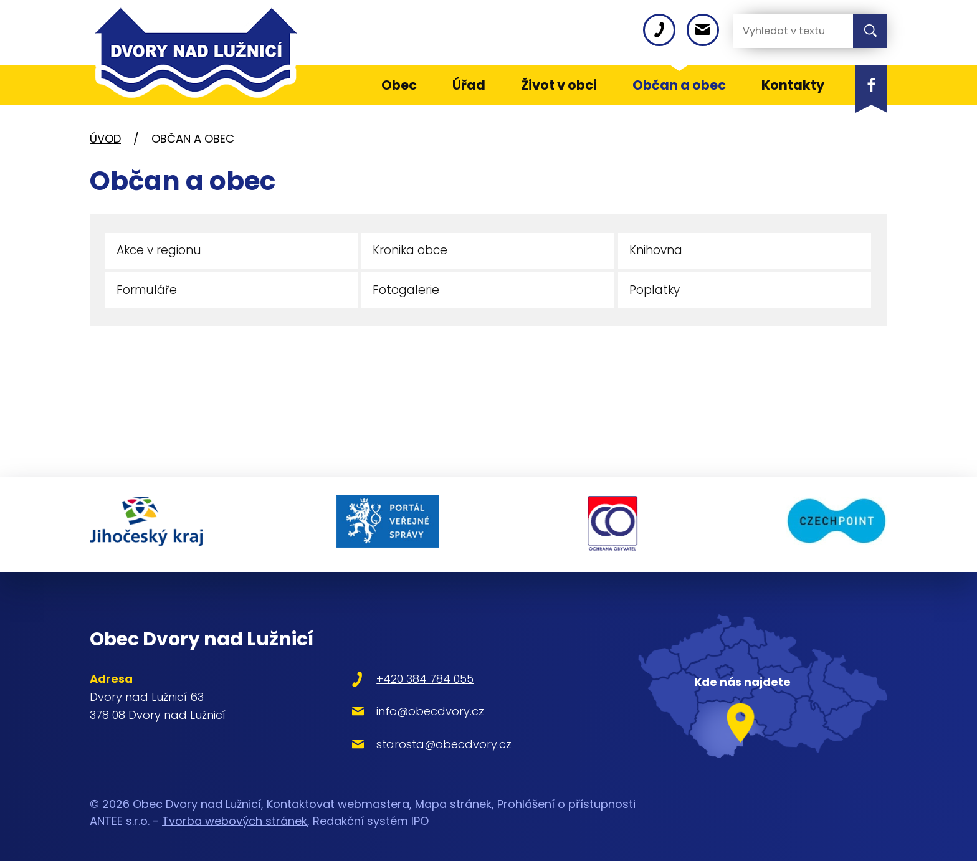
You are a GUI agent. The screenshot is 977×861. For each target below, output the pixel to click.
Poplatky (654, 291)
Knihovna (655, 250)
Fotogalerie (406, 291)
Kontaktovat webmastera (338, 801)
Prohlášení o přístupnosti (566, 801)
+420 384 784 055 (415, 676)
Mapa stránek (453, 801)
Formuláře (148, 291)
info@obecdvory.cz (421, 708)
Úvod (105, 138)
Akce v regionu (159, 250)
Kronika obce (410, 250)
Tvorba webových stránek (234, 817)
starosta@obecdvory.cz (434, 741)
